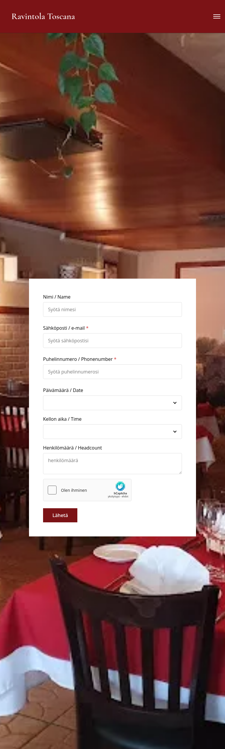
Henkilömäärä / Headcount (72, 448)
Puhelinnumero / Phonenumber (78, 359)
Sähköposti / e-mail (64, 328)
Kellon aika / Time (62, 419)
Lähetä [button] (60, 515)
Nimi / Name (57, 297)
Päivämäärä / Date (63, 390)
